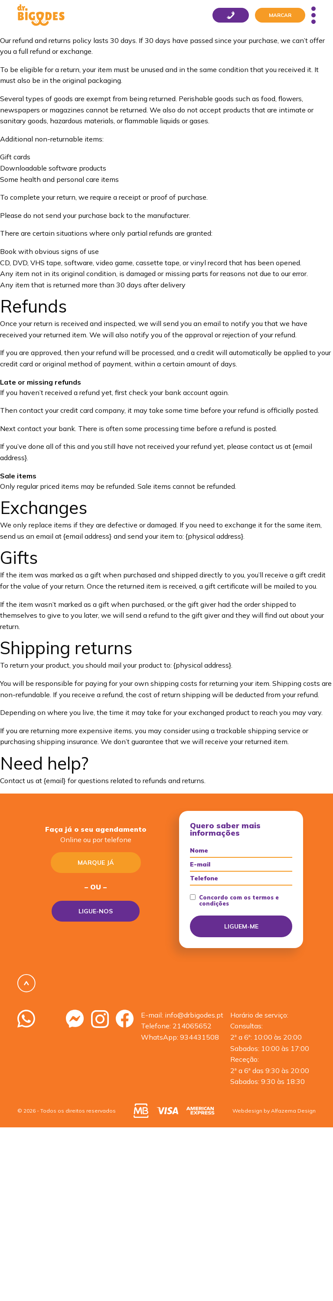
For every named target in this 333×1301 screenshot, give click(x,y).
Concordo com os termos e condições (234, 900)
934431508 (199, 1037)
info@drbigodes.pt (194, 1015)
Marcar (280, 15)
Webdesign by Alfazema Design (274, 1110)
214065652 (192, 1025)
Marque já (96, 862)
